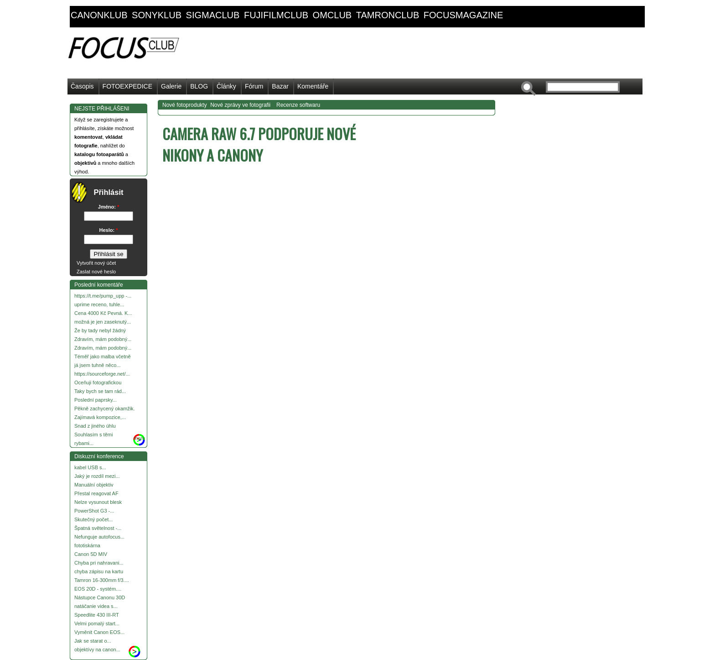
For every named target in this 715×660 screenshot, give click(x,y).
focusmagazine (463, 15)
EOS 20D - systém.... (97, 589)
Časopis (82, 86)
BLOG (199, 86)
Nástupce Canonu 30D (99, 597)
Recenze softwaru (298, 105)
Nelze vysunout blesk (98, 502)
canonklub (99, 15)
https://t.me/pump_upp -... (102, 296)
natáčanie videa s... (96, 606)
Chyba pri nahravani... (99, 563)
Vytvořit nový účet (96, 263)
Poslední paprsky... (95, 400)
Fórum (254, 86)
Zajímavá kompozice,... (100, 417)
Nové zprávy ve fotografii (240, 105)
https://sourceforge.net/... (102, 374)
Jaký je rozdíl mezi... (97, 476)
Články (226, 86)
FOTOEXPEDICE (127, 86)
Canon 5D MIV (90, 554)
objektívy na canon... (97, 649)
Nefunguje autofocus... (99, 537)
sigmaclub (213, 15)
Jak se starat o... (92, 641)
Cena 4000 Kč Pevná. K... (103, 313)
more (139, 438)
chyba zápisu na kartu (98, 571)
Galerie (171, 86)
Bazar (280, 86)
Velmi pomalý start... (96, 623)
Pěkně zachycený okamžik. (104, 408)
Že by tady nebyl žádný (100, 330)
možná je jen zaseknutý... (102, 322)
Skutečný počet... (93, 519)
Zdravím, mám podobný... (102, 339)
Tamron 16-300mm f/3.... (101, 580)
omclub (332, 15)
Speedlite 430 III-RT (96, 615)
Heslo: (108, 230)
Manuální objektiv (94, 484)
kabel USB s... (90, 467)
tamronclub (388, 15)
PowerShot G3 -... (94, 510)
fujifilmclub (276, 15)
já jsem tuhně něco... (97, 365)
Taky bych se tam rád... (100, 391)
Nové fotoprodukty (184, 105)
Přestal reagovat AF (96, 493)
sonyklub (156, 15)
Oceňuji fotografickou (97, 382)
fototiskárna (87, 545)
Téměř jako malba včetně (102, 356)
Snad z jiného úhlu (95, 426)
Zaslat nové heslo (96, 271)
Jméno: (108, 207)
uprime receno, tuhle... (99, 304)
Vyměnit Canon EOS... (99, 632)
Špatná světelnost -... (97, 528)
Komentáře (312, 86)
